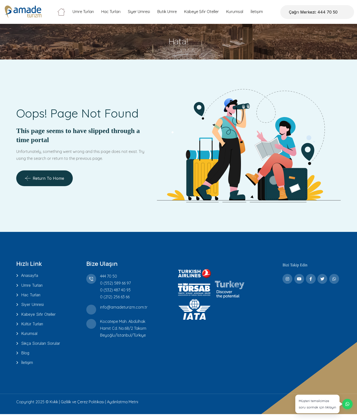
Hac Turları (110, 11)
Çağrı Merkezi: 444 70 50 (313, 12)
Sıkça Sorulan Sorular (40, 347)
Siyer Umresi (139, 11)
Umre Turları (83, 11)
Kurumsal (234, 11)
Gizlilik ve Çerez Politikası (82, 407)
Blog (25, 358)
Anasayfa (29, 275)
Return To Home (44, 178)
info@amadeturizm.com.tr (123, 307)
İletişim (257, 11)
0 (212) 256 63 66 (114, 296)
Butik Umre (167, 11)
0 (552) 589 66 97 (114, 283)
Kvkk (54, 407)
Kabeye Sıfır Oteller (201, 11)
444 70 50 (107, 276)
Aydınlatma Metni (122, 407)
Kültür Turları (32, 327)
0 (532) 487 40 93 (114, 289)
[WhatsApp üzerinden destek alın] (323, 400)
